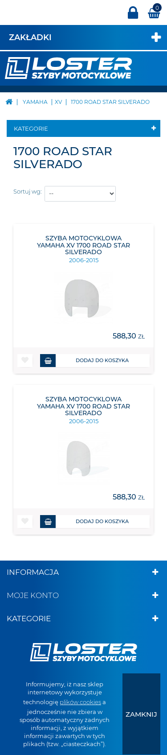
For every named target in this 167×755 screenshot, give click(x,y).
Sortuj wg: (27, 191)
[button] (25, 360)
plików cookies (80, 701)
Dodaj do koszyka (84, 360)
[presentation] (141, 714)
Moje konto (33, 595)
